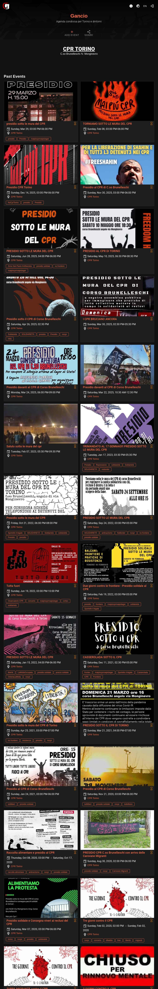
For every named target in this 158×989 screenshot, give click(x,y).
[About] (131, 6)
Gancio (78, 16)
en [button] (145, 6)
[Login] (151, 6)
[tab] (72, 33)
